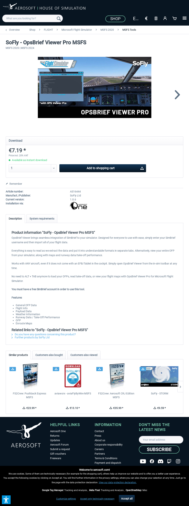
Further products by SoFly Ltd (31, 337)
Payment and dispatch (108, 462)
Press (98, 435)
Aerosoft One (58, 431)
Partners (100, 453)
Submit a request (60, 449)
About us (100, 440)
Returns (54, 435)
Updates (55, 440)
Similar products (18, 355)
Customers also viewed (83, 355)
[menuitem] (32, 18)
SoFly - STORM (159, 393)
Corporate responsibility (109, 444)
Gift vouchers (58, 453)
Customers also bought (49, 355)
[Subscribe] (159, 449)
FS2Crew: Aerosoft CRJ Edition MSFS (116, 395)
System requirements (42, 218)
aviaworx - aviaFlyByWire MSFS (72, 393)
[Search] (59, 18)
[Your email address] (161, 439)
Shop (115, 18)
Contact (99, 431)
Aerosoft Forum (59, 444)
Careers (99, 449)
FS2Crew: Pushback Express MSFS (29, 395)
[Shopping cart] (175, 18)
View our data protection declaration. (118, 482)
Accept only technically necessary (97, 498)
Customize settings (66, 498)
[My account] (165, 18)
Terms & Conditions (106, 458)
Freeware (55, 458)
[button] (6, 499)
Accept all (126, 498)
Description (15, 218)
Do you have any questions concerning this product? (44, 334)
